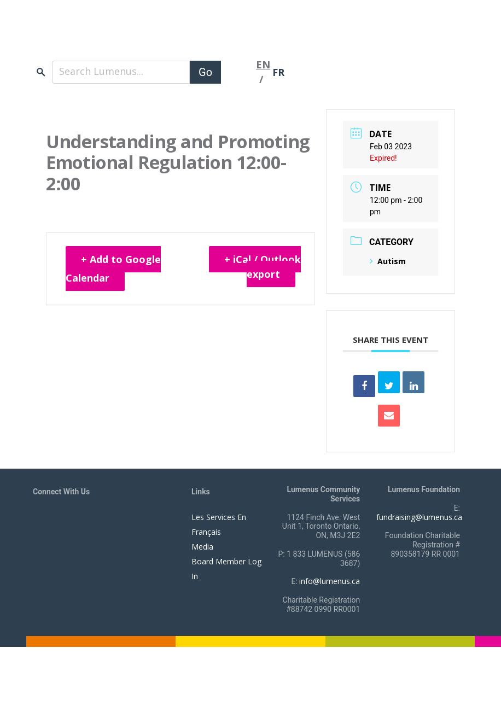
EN (263, 64)
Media (202, 546)
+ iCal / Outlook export (262, 267)
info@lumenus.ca (329, 581)
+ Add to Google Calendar (113, 268)
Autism (388, 261)
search (41, 72)
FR (278, 72)
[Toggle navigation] (238, 72)
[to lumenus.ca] (148, 37)
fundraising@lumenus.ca (419, 517)
